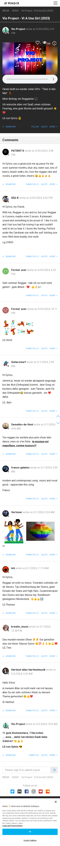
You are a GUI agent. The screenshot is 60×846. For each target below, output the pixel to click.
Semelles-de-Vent (22, 424)
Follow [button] (35, 127)
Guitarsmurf (19, 362)
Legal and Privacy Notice (12, 826)
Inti (13, 568)
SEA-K (15, 197)
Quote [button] (44, 127)
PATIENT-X (18, 150)
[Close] (55, 801)
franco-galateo (20, 467)
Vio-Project (18, 29)
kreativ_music (20, 626)
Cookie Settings (30, 840)
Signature (10, 127)
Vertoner (17, 512)
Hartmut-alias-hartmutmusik (28, 669)
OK (30, 832)
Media (5, 10)
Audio (15, 10)
